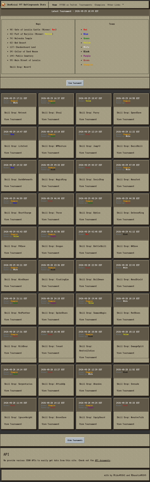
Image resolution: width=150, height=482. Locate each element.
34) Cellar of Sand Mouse (24, 51)
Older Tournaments (75, 440)
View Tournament (75, 83)
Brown (86, 60)
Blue (85, 33)
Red (85, 29)
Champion (88, 64)
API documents (102, 460)
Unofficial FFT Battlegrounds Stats (23, 4)
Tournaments (85, 4)
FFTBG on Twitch (68, 4)
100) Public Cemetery (21, 55)
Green (86, 38)
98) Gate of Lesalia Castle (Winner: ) (33, 29)
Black (86, 51)
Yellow (87, 42)
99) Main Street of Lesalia (25, 60)
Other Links (114, 4)
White (86, 47)
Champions (99, 4)
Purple (87, 55)
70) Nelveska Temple (21, 38)
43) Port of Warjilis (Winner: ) (31, 33)
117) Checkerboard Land (23, 47)
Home (55, 4)
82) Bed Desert (18, 42)
